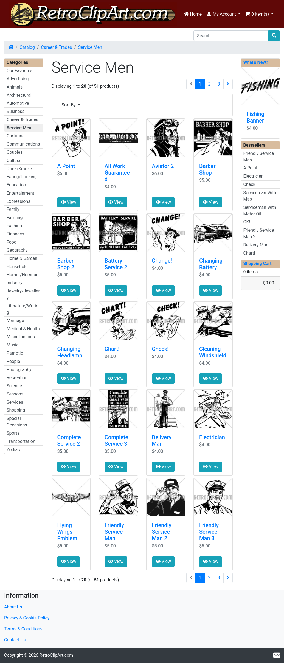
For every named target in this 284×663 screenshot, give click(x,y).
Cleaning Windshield (212, 352)
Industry (15, 282)
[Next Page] (228, 84)
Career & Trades (56, 47)
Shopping (16, 410)
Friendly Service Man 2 (161, 532)
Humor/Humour (22, 274)
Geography (17, 250)
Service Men (90, 47)
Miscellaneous (21, 336)
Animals (15, 87)
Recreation (17, 377)
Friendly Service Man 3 (209, 532)
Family (13, 209)
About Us (13, 607)
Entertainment (20, 193)
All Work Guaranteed (117, 173)
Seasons (15, 394)
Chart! (112, 349)
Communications (23, 144)
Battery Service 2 (116, 264)
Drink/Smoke (19, 168)
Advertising (18, 78)
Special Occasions (17, 422)
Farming (15, 217)
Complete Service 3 (116, 440)
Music (12, 345)
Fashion (14, 225)
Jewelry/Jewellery (23, 294)
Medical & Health (23, 328)
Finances (15, 234)
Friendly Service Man (114, 532)
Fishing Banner (256, 117)
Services (15, 402)
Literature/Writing (22, 309)
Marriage (15, 320)
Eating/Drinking (22, 176)
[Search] (231, 35)
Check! (160, 349)
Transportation (21, 441)
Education (16, 184)
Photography (19, 369)
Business (15, 111)
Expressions (18, 201)
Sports (13, 433)
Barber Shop (207, 169)
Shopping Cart (257, 263)
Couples (15, 152)
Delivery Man (162, 440)
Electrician (212, 437)
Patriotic (15, 353)
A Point (66, 166)
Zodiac (13, 449)
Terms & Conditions (23, 628)
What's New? (255, 62)
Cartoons (15, 135)
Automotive (18, 103)
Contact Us (15, 639)
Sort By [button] (69, 104)
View (69, 202)
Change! (162, 260)
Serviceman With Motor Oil (259, 211)
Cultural (14, 160)
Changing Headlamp (70, 352)
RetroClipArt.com (56, 655)
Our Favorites (19, 70)
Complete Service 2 (69, 440)
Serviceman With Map (259, 196)
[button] (223, 14)
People (13, 361)
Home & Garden (22, 258)
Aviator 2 (163, 166)
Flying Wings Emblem (67, 532)
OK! (246, 221)
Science (14, 385)
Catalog (27, 47)
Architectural (19, 95)
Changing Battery (211, 264)
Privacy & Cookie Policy (27, 618)
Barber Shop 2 (65, 264)
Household (17, 266)
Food (11, 242)
